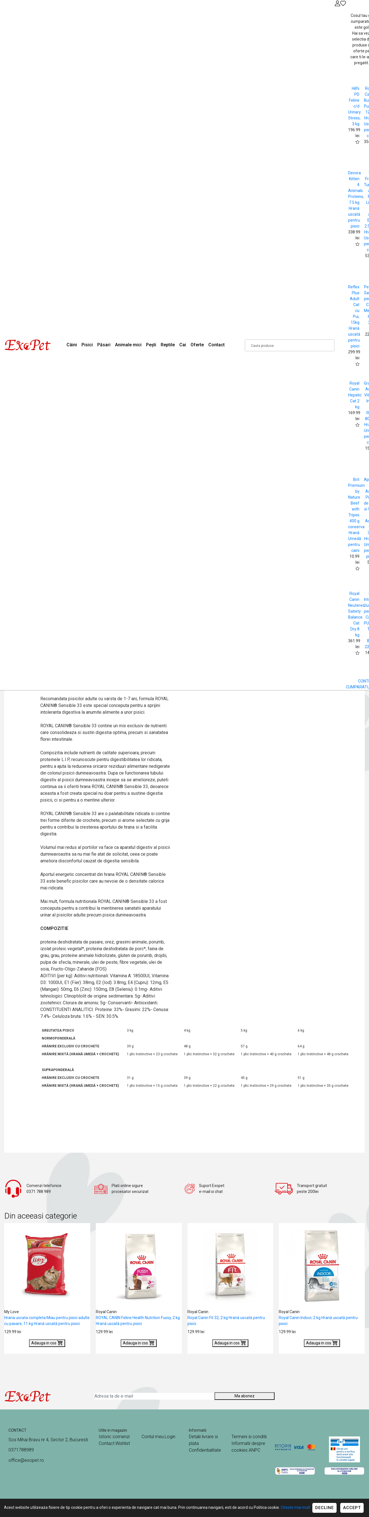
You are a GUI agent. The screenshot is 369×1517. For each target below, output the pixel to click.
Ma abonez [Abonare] (245, 1396)
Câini (72, 344)
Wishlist (122, 1443)
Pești (151, 344)
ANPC (254, 1450)
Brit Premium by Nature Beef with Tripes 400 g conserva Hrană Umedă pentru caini (356, 515)
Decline (324, 1507)
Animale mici (128, 344)
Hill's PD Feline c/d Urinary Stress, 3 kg (354, 106)
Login (170, 1436)
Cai (182, 344)
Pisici (87, 344)
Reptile (168, 344)
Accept (352, 1507)
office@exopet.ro (26, 1460)
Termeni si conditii (249, 1436)
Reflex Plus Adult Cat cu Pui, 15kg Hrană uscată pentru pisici (354, 316)
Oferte (197, 344)
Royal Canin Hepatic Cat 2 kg (355, 395)
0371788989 (21, 1450)
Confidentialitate (205, 1450)
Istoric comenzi (114, 1436)
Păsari (104, 344)
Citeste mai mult (295, 1507)
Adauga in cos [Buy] (47, 1342)
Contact (216, 344)
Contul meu (153, 1436)
